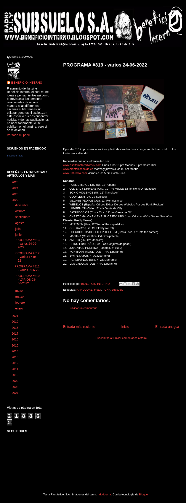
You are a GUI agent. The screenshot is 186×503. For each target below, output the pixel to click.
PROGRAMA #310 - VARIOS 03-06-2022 (27, 279)
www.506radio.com (75, 173)
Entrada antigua (167, 327)
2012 (15, 363)
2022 (15, 200)
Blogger (144, 494)
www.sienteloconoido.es (78, 169)
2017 (15, 333)
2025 (15, 182)
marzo (19, 296)
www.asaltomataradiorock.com (82, 165)
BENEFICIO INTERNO (26, 82)
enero (19, 308)
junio (18, 234)
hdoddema (104, 494)
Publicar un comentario (83, 308)
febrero (20, 302)
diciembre (22, 205)
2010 (15, 375)
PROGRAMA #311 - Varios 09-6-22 (27, 268)
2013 (15, 357)
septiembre (23, 217)
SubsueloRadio (15, 155)
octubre (20, 211)
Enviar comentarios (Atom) (130, 338)
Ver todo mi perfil (18, 135)
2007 (15, 392)
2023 (15, 194)
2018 (15, 327)
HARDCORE (84, 289)
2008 (15, 387)
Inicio (125, 327)
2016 (15, 339)
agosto (20, 223)
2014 (15, 351)
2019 (15, 321)
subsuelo (117, 289)
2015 (15, 345)
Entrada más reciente (79, 327)
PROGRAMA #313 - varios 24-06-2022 (27, 243)
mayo (19, 290)
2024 (15, 188)
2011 (15, 369)
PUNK (106, 289)
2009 (15, 381)
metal (97, 289)
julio (18, 229)
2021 (15, 315)
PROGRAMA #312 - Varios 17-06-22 (27, 256)
